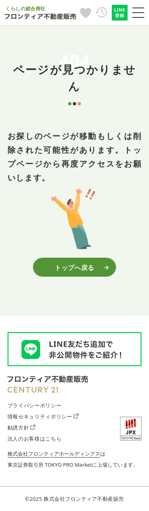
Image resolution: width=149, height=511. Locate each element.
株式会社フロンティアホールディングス (54, 453)
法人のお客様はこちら (34, 438)
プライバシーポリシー (34, 405)
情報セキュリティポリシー (43, 416)
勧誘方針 (21, 427)
